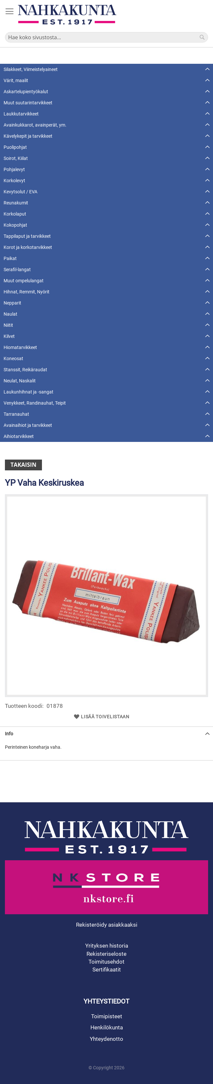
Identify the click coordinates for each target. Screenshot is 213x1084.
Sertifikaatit (106, 969)
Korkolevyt (14, 180)
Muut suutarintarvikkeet (28, 102)
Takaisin (23, 464)
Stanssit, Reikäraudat (25, 369)
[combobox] (106, 37)
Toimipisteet (106, 1016)
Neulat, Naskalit (20, 380)
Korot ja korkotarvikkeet (28, 247)
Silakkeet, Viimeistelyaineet (31, 69)
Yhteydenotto (106, 1039)
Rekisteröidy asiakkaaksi (106, 924)
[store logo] (67, 15)
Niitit (8, 325)
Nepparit (12, 303)
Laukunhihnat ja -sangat (28, 391)
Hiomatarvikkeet (20, 347)
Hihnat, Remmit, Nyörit (26, 291)
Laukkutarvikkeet (21, 113)
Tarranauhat (16, 414)
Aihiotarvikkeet (19, 436)
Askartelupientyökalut (26, 91)
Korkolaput (15, 214)
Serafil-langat (17, 269)
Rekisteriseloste (106, 954)
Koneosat (13, 358)
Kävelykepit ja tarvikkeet (28, 136)
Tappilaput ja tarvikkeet (27, 236)
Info (9, 733)
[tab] (106, 733)
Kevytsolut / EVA (20, 191)
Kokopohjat (15, 225)
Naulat (10, 314)
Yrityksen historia (106, 945)
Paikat (10, 258)
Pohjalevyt (14, 169)
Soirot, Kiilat (16, 158)
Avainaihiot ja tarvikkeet (28, 425)
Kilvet (9, 336)
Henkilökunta (106, 1027)
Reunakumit (16, 202)
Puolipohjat (15, 147)
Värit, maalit (16, 80)
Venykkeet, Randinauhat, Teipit (35, 403)
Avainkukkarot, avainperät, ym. (35, 125)
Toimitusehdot (106, 961)
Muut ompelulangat (24, 280)
